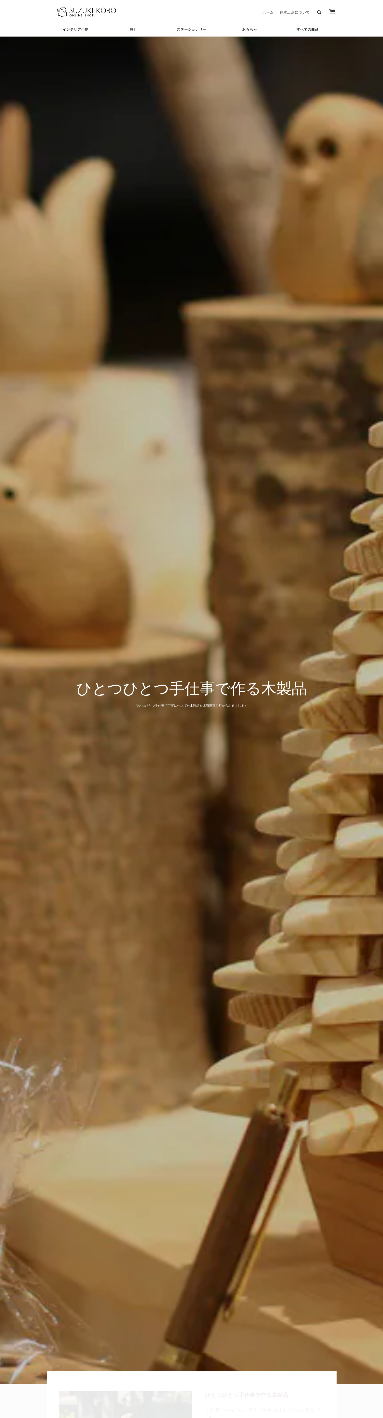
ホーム (268, 12)
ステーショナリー (191, 29)
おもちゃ (249, 29)
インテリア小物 (75, 29)
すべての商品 (308, 29)
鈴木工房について (295, 12)
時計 (133, 29)
